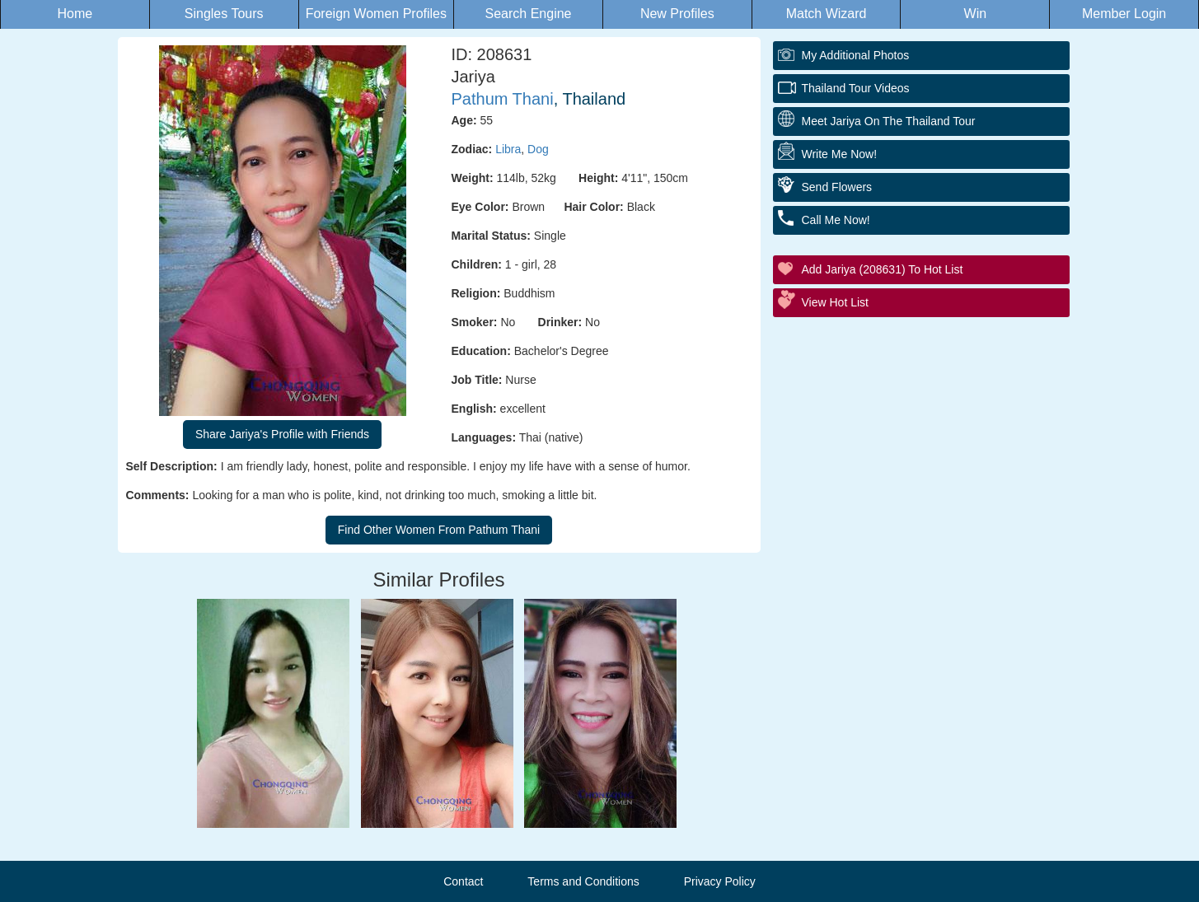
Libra (508, 149)
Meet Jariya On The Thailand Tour (889, 121)
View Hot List (835, 302)
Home (75, 14)
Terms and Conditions (583, 881)
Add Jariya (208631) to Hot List (882, 269)
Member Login (1124, 14)
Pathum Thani (503, 99)
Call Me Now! (836, 220)
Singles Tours (224, 14)
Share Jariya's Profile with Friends (282, 434)
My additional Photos (856, 55)
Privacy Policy (720, 881)
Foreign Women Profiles (376, 14)
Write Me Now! (840, 154)
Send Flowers (837, 187)
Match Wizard (826, 14)
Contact (463, 881)
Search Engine (528, 14)
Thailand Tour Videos (856, 88)
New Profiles (677, 14)
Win (975, 14)
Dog (538, 149)
